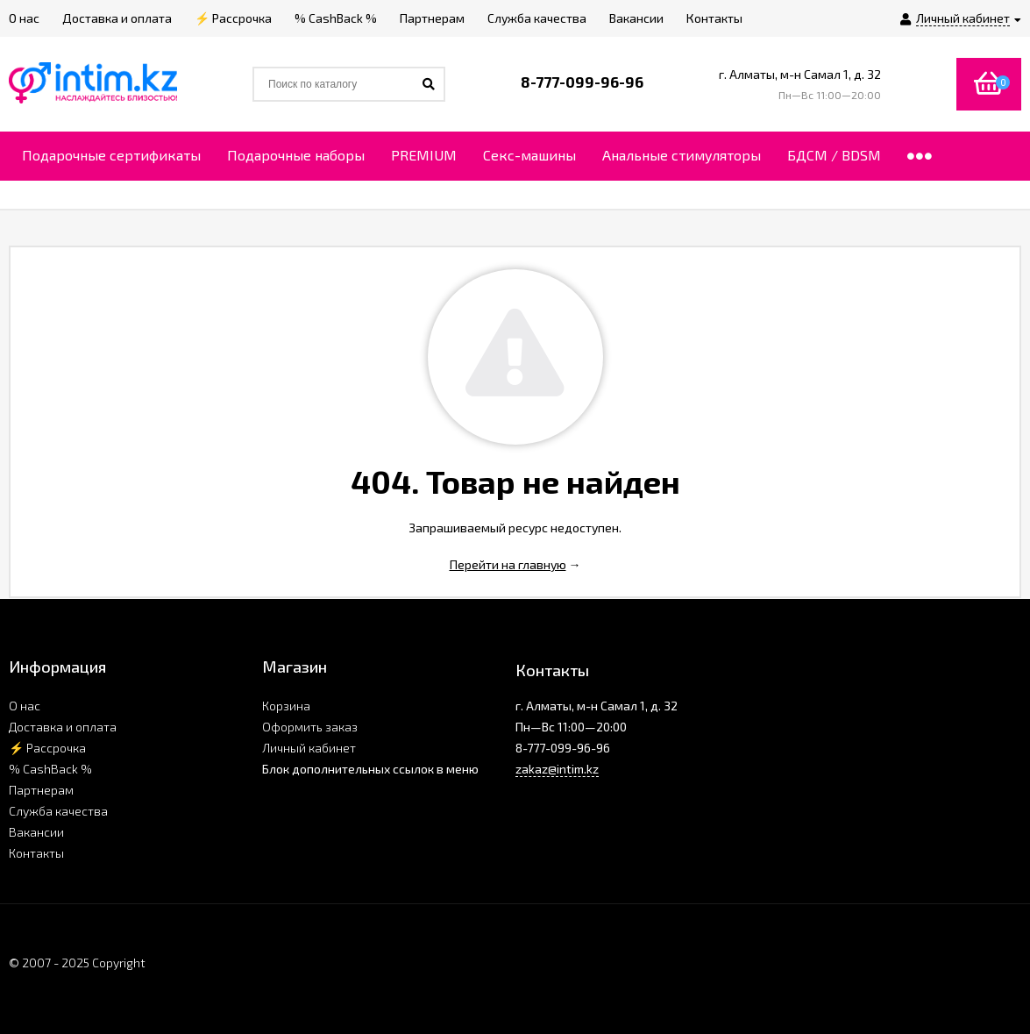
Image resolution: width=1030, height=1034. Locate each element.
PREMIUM (424, 154)
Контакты (36, 852)
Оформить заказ (310, 726)
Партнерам (41, 789)
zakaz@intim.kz (557, 768)
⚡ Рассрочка (47, 747)
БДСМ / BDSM (834, 154)
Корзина (286, 705)
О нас (24, 705)
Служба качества (58, 810)
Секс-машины (529, 154)
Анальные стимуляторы (681, 154)
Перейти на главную (508, 564)
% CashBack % (50, 768)
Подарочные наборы (296, 154)
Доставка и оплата (63, 726)
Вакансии (36, 831)
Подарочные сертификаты (111, 154)
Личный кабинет (309, 747)
